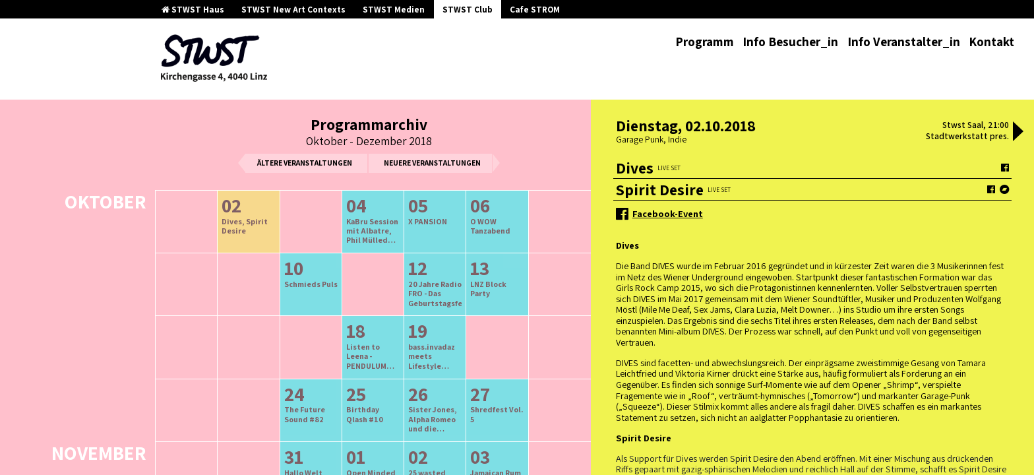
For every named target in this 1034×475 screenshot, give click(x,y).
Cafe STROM (535, 9)
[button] (1018, 132)
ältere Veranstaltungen (304, 163)
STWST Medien (394, 9)
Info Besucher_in (790, 41)
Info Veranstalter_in (903, 41)
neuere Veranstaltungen (432, 163)
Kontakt (991, 41)
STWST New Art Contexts (293, 9)
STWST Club (467, 9)
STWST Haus (193, 9)
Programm (704, 41)
